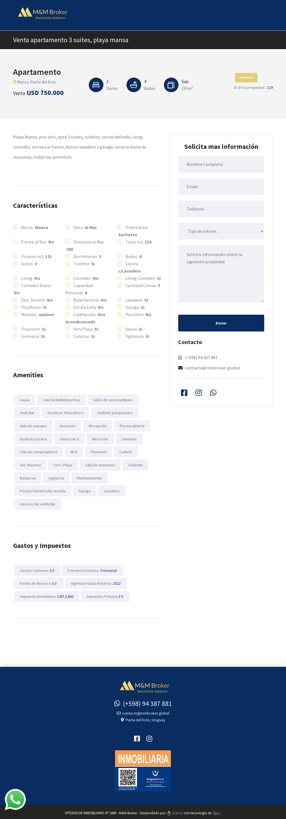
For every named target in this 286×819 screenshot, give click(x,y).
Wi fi (73, 450)
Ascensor (67, 425)
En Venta (246, 77)
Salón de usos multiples (112, 399)
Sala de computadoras (38, 450)
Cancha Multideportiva (61, 399)
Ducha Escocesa (33, 438)
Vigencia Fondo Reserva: (95, 581)
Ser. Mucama (30, 463)
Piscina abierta (131, 425)
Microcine (100, 438)
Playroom (98, 450)
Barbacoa (27, 476)
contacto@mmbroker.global (212, 368)
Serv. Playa (62, 463)
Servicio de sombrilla (37, 502)
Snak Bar (27, 412)
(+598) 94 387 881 (201, 357)
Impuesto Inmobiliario (47, 594)
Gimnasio (128, 438)
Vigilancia (56, 476)
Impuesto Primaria (105, 594)
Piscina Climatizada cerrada (42, 489)
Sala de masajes (33, 425)
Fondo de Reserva (39, 581)
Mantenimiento (89, 476)
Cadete (125, 450)
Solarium (134, 463)
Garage (84, 489)
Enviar (221, 323)
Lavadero (111, 489)
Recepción (97, 425)
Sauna (25, 399)
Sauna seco (69, 438)
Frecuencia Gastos (92, 568)
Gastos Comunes (37, 568)
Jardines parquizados (114, 412)
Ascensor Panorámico (65, 412)
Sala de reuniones (100, 463)
